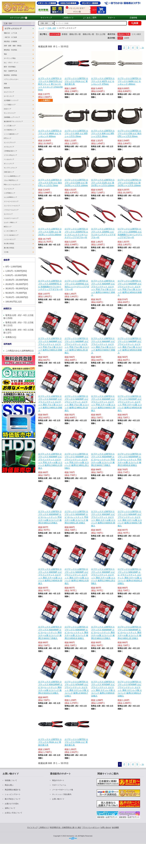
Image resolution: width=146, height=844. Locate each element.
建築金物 (7, 88)
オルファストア (9, 92)
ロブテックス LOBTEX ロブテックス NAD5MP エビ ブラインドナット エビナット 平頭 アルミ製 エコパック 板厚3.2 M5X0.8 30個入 (130, 288)
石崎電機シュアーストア (12, 117)
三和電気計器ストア (10, 151)
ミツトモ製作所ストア (11, 134)
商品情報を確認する (12, 790)
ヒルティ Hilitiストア (10, 222)
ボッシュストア (9, 163)
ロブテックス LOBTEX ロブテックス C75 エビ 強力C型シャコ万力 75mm (50, 183)
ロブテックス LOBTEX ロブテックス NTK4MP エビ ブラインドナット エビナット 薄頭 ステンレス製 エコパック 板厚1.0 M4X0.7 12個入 (77, 689)
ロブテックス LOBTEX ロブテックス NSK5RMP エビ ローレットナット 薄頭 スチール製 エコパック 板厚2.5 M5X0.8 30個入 (76, 632)
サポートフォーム (59, 785)
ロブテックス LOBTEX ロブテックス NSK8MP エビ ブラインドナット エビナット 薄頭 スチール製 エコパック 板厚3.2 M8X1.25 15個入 (103, 576)
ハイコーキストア (10, 239)
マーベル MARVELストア (12, 176)
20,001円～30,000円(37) (17, 284)
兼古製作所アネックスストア (13, 121)
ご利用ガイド (68, 18)
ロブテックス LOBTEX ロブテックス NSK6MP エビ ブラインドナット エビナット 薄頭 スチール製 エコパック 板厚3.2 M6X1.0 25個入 (77, 576)
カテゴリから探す (18, 18)
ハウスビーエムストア (11, 210)
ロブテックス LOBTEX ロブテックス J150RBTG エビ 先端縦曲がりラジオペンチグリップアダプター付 (50, 285)
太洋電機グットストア (11, 100)
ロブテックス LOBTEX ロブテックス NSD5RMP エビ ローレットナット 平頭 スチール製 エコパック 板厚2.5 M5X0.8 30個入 (129, 459)
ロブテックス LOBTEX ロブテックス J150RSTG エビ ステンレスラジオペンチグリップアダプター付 (76, 233)
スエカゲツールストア (11, 218)
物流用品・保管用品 (10, 75)
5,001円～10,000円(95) (16, 275)
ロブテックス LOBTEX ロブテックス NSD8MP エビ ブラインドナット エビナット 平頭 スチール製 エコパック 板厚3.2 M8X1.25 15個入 (77, 461)
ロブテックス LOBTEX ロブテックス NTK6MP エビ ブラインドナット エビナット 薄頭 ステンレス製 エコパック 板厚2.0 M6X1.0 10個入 (130, 689)
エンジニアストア (10, 142)
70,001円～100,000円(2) (17, 297)
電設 (5, 54)
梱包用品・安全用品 (10, 50)
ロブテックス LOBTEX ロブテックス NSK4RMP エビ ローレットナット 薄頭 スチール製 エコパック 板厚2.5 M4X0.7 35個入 (50, 632)
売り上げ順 (100, 34)
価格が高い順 (88, 34)
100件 (126, 38)
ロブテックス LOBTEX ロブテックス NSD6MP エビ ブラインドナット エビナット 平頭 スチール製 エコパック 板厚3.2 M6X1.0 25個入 (50, 461)
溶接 (5, 83)
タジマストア (8, 214)
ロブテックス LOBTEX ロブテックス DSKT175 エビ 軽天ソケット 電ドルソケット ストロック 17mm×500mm (50, 84)
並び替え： (44, 34)
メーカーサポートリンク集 (62, 790)
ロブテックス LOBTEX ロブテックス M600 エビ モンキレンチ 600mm (50, 133)
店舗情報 (133, 18)
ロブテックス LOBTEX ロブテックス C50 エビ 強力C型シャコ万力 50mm (129, 133)
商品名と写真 (124, 34)
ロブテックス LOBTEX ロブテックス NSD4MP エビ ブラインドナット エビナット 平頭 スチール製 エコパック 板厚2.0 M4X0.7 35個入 (103, 403)
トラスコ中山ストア (10, 155)
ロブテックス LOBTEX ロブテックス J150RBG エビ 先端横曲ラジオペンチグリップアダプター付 (130, 233)
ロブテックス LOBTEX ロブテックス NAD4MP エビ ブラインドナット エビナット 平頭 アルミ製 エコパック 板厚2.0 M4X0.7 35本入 (103, 288)
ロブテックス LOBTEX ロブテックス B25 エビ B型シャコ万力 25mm (76, 133)
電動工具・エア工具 (10, 33)
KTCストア (7, 138)
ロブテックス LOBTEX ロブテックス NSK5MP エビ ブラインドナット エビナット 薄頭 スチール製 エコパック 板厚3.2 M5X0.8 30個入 (50, 576)
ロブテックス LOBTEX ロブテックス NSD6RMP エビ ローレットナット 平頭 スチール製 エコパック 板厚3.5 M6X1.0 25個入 (50, 517)
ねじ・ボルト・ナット (11, 62)
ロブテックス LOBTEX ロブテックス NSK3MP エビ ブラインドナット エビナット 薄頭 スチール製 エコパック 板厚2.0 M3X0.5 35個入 (103, 518)
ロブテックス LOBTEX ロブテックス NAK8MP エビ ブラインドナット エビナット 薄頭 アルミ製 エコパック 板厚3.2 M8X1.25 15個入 (77, 403)
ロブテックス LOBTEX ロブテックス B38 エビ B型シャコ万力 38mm (102, 133)
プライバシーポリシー (91, 827)
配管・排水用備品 (10, 67)
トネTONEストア (9, 193)
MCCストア (8, 227)
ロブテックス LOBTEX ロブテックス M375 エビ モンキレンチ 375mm (102, 81)
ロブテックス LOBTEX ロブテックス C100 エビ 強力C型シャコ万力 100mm (76, 183)
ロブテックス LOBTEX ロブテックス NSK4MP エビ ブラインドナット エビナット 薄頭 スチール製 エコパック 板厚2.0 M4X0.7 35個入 (130, 518)
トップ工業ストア (10, 125)
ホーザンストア (9, 96)
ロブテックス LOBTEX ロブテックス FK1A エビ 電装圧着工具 (76, 81)
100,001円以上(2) (14, 301)
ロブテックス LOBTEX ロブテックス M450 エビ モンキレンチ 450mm (129, 81)
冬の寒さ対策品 (9, 243)
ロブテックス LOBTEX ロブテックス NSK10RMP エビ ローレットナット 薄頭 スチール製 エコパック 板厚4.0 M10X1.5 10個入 (50, 687)
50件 (120, 38)
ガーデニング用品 (10, 58)
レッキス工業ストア (10, 231)
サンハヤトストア (10, 113)
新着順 (64, 34)
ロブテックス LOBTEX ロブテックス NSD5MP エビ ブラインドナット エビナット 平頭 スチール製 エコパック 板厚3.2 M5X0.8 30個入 (130, 403)
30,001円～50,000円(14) (17, 288)
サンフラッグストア (10, 168)
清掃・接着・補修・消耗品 (12, 45)
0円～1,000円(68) (14, 266)
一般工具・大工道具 (10, 37)
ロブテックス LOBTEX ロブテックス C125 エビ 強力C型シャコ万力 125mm (102, 183)
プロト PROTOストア (11, 180)
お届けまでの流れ (12, 804)
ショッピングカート (12, 794)
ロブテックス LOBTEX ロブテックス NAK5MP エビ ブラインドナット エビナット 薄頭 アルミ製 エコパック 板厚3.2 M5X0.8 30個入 (130, 345)
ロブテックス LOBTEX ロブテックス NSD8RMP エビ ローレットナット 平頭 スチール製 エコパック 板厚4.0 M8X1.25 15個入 (76, 517)
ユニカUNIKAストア (10, 197)
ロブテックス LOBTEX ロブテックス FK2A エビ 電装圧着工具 (50, 742)
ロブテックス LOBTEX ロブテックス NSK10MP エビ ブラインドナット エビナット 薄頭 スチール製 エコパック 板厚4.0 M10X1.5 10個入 (130, 576)
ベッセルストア (9, 159)
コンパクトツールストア (12, 205)
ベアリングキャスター (11, 79)
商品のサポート (58, 780)
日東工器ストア (9, 172)
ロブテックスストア (13, 28)
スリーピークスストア (11, 201)
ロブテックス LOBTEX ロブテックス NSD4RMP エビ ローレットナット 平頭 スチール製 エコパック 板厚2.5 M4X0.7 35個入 (103, 459)
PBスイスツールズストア (12, 184)
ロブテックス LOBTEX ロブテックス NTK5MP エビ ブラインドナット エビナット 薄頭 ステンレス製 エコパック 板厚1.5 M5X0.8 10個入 (103, 689)
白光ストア (7, 109)
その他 (6, 252)
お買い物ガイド (58, 799)
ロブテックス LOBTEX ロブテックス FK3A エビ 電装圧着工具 (76, 742)
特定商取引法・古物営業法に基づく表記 (65, 827)
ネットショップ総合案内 (61, 794)
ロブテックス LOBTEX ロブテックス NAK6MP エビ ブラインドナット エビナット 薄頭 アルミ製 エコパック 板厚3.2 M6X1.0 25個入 (50, 403)
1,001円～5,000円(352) (16, 271)
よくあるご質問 (89, 18)
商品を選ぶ (9, 785)
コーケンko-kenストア (11, 235)
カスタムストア (9, 147)
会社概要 (115, 827)
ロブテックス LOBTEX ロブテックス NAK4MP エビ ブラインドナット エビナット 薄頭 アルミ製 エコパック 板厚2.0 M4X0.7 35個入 (103, 345)
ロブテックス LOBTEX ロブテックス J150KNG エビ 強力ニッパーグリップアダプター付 (77, 285)
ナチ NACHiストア (10, 130)
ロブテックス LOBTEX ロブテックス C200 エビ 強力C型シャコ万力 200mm (50, 232)
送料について (10, 808)
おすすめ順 (55, 34)
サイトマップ (46, 18)
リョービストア (9, 189)
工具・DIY (8, 24)
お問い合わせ (106, 827)
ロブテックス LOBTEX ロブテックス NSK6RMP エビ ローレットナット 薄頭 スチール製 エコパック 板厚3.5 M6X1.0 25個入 (103, 632)
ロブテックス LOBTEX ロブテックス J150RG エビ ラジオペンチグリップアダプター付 (103, 233)
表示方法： (112, 34)
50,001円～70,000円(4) (16, 293)
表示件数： (112, 38)
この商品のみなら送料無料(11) (20, 350)
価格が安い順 (75, 34)
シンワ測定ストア (10, 104)
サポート (111, 18)
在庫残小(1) (11, 337)
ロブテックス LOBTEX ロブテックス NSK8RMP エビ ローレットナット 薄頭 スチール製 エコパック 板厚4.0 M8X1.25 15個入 (129, 632)
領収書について (11, 780)
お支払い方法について (13, 813)
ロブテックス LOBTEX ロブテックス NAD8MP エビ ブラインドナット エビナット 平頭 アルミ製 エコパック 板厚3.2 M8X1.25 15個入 (77, 345)
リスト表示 (136, 34)
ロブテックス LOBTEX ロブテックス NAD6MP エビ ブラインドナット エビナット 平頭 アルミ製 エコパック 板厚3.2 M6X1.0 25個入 (50, 345)
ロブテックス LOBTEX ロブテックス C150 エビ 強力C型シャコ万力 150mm (129, 183)
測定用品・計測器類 (10, 41)
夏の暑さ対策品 (9, 248)
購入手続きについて (12, 799)
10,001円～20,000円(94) (17, 280)
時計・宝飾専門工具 (10, 71)
